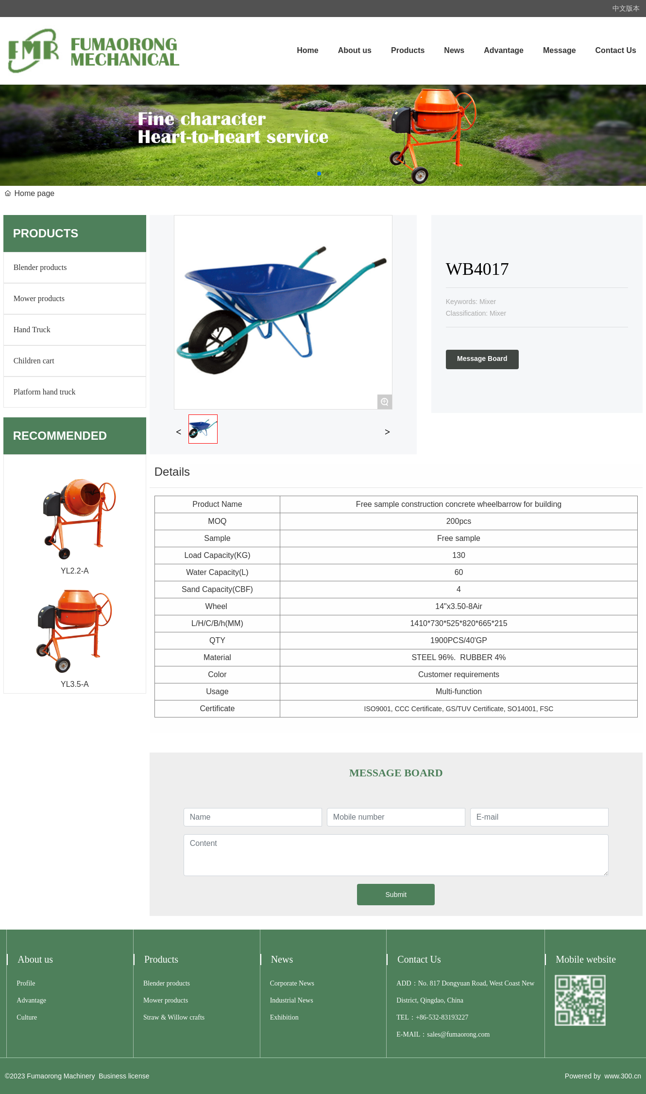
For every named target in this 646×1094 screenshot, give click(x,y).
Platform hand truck (45, 392)
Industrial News (291, 1000)
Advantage (31, 1000)
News (282, 959)
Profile (26, 983)
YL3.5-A (75, 684)
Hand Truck (32, 329)
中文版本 (626, 8)
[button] (319, 174)
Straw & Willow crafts (173, 1017)
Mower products (39, 298)
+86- (422, 1017)
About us (35, 959)
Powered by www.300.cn (603, 1076)
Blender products (40, 267)
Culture (27, 1017)
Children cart (34, 361)
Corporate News (292, 983)
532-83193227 (449, 1017)
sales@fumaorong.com (458, 1034)
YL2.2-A (75, 571)
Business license (124, 1076)
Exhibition (284, 1017)
